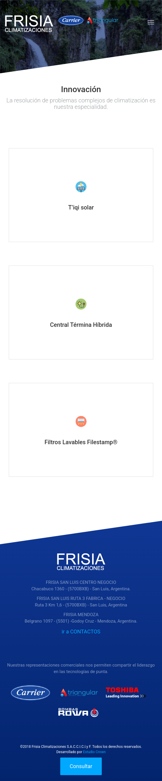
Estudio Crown (94, 752)
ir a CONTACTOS (81, 631)
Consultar (81, 766)
